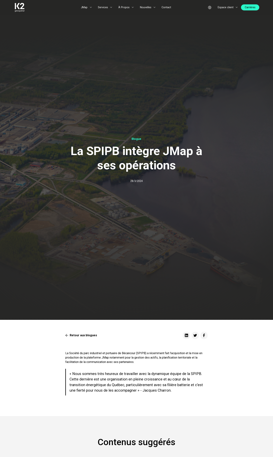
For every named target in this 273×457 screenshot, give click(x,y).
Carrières (250, 7)
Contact (166, 7)
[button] (86, 7)
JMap (84, 7)
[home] (32, 7)
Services (103, 7)
